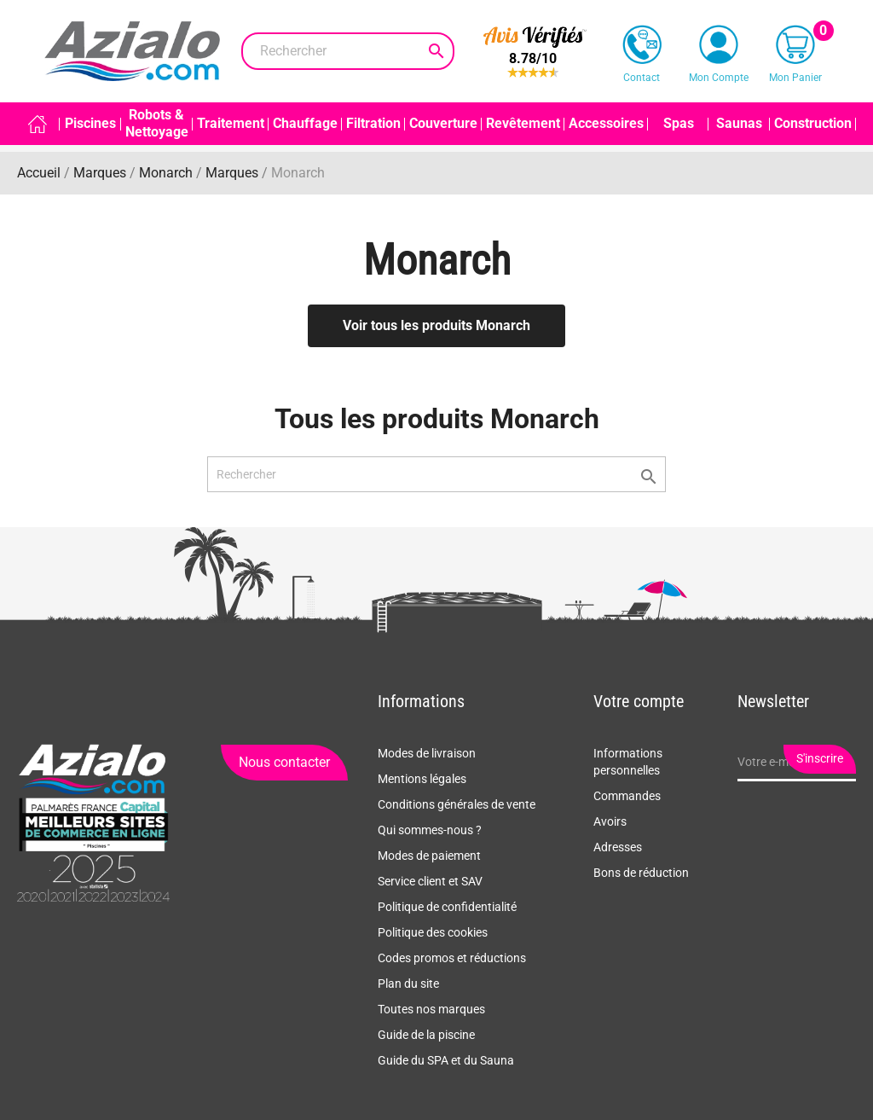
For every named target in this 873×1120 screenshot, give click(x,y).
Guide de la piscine (426, 1035)
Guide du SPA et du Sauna (446, 1060)
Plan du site (408, 983)
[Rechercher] (347, 51)
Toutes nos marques (431, 1009)
